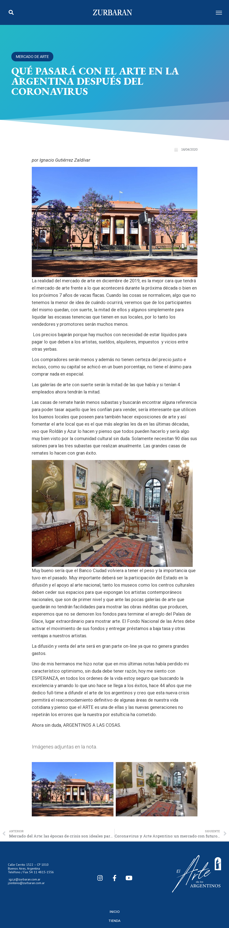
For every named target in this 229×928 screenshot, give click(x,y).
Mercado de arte (32, 56)
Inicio (115, 912)
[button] (11, 12)
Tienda (114, 921)
